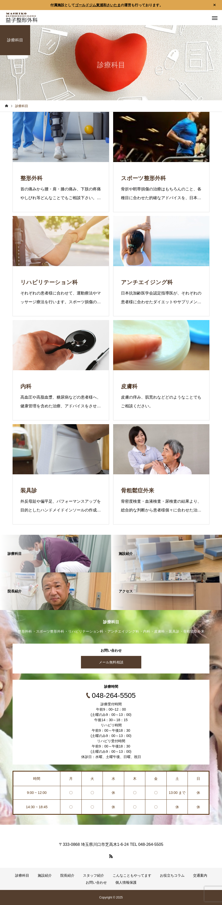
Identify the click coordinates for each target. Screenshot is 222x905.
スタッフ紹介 (93, 875)
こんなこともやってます (132, 875)
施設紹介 (45, 875)
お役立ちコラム (172, 875)
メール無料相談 (111, 662)
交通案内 (200, 875)
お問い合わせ (96, 882)
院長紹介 (67, 875)
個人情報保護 (126, 882)
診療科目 (22, 875)
